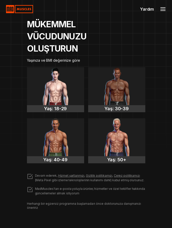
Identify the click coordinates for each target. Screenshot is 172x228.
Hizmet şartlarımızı (71, 175)
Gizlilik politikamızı (99, 175)
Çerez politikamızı (127, 175)
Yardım (147, 9)
